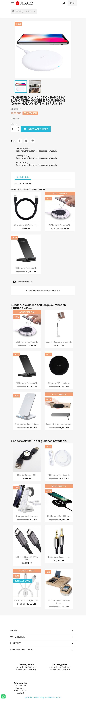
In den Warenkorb (35, 129)
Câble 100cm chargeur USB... (27, 600)
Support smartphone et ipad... (59, 342)
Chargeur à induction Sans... (27, 424)
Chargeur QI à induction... (59, 383)
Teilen (19, 140)
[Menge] (14, 129)
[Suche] (24, 11)
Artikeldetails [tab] (23, 177)
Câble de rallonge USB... (26, 475)
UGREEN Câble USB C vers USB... (27, 558)
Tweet (26, 140)
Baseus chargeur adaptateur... (59, 424)
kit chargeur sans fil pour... (59, 516)
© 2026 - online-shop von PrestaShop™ (43, 697)
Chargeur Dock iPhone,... (27, 516)
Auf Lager (19, 183)
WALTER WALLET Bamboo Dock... (59, 601)
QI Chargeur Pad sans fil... (60, 225)
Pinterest (32, 140)
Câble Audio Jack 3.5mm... (59, 557)
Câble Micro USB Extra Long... (26, 225)
